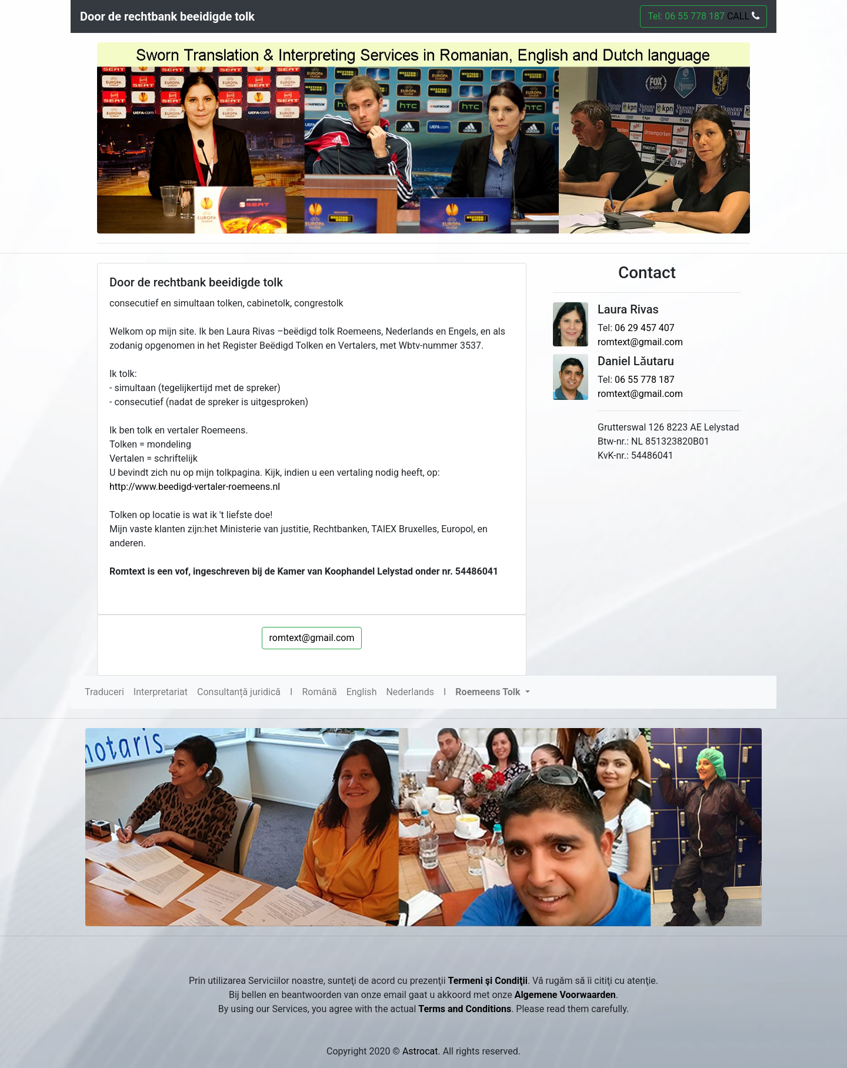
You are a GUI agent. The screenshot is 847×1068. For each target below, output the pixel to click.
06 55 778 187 (645, 379)
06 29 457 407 (645, 327)
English (361, 691)
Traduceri (104, 691)
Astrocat (420, 1051)
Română (319, 691)
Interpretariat (161, 691)
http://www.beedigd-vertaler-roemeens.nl (194, 486)
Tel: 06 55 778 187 (703, 16)
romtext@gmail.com (312, 637)
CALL (742, 16)
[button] (492, 692)
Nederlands (410, 691)
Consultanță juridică (239, 691)
